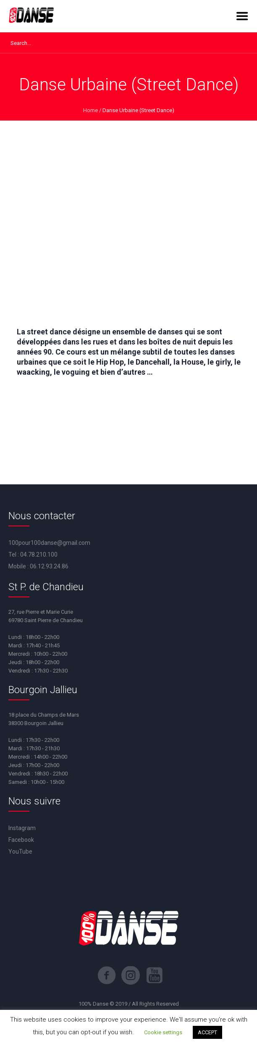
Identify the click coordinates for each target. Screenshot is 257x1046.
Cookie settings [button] (163, 1032)
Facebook (21, 839)
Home (90, 110)
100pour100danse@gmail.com (49, 542)
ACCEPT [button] (207, 1032)
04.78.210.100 (39, 554)
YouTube (20, 851)
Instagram (22, 828)
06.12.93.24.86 (49, 566)
